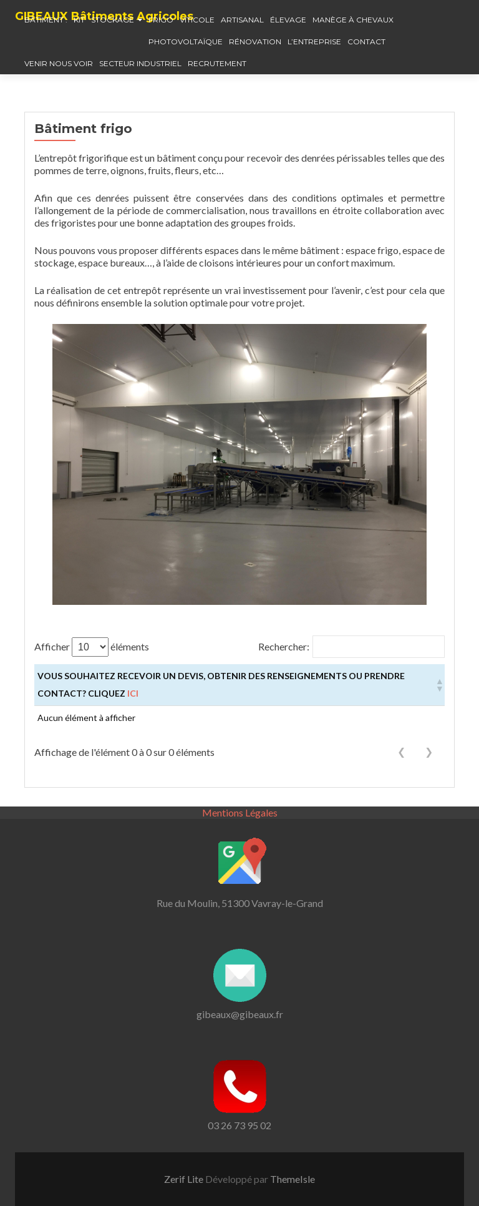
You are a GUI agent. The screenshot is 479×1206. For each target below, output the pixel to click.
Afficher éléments (91, 647)
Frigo (160, 19)
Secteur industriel (140, 63)
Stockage (112, 19)
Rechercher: (283, 646)
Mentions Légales (240, 812)
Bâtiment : (45, 19)
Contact (366, 41)
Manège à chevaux (353, 19)
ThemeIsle (292, 1179)
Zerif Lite (184, 1179)
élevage (288, 19)
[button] (438, 684)
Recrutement (217, 63)
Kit (79, 19)
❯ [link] (429, 752)
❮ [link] (401, 752)
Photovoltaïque (185, 41)
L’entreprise (314, 41)
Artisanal (242, 19)
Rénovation (255, 41)
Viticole (197, 19)
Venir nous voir (58, 63)
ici (132, 693)
